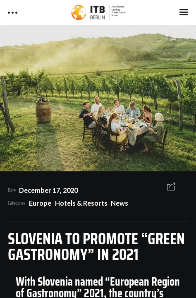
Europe (40, 203)
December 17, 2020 (48, 190)
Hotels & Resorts (81, 203)
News (119, 203)
